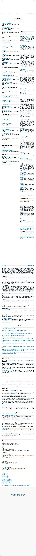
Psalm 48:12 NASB (5, 476)
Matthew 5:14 (22, 183)
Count (25, 228)
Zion (30, 229)
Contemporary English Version (8, 75)
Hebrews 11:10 (23, 172)
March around (28, 36)
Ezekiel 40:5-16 (23, 69)
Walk (27, 229)
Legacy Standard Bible (6, 58)
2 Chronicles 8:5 (23, 88)
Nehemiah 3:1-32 (23, 45)
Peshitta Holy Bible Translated (7, 150)
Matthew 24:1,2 (23, 212)
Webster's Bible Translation (7, 100)
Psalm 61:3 (29, 398)
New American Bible (6, 137)
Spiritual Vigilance (5, 314)
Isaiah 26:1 (22, 152)
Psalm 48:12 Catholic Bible (7, 483)
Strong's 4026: (4, 469)
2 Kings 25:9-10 (23, 93)
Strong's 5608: (4, 463)
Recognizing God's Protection (7, 309)
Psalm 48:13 (4, 402)
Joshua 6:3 (28, 363)
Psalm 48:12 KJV (5, 477)
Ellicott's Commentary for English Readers (9, 415)
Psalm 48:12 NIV (5, 473)
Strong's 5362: (4, 457)
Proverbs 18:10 (31, 290)
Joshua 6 (17, 282)
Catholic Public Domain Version (8, 133)
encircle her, (22, 37)
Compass (22, 228)
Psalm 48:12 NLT (5, 474)
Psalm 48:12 (12, 360)
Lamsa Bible (4, 146)
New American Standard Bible (7, 46)
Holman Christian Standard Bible (8, 68)
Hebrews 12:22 (4, 273)
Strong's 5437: (4, 444)
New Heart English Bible (6, 96)
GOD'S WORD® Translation (7, 82)
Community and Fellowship (7, 318)
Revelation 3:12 (23, 187)
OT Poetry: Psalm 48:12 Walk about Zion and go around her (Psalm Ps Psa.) (15, 485)
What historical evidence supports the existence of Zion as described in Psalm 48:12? (18, 338)
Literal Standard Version (6, 115)
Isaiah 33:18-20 (23, 220)
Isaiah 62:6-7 (22, 60)
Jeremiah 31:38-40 (23, 103)
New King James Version (6, 42)
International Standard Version (8, 90)
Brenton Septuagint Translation (8, 160)
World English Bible (6, 110)
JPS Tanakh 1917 (5, 156)
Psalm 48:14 (16, 413)
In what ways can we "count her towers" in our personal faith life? (14, 335)
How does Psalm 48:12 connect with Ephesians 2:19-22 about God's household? (17, 333)
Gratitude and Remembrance (7, 322)
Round (33, 228)
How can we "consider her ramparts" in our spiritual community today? (15, 330)
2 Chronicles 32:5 (11, 393)
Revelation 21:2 (23, 177)
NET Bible (4, 93)
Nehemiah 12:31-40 (23, 205)
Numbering (29, 228)
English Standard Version (7, 31)
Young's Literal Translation (7, 119)
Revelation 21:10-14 (24, 158)
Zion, (33, 36)
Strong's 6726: (4, 450)
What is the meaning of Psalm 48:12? (9, 328)
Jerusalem (5, 304)
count (27, 37)
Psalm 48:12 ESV (5, 475)
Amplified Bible (5, 62)
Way (29, 229)
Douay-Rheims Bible (6, 129)
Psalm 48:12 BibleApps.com (7, 479)
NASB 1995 (4, 50)
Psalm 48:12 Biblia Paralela (7, 480)
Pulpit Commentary (5, 428)
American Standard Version (7, 71)
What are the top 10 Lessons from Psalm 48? (11, 344)
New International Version (7, 23)
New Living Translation (6, 27)
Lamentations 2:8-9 (24, 136)
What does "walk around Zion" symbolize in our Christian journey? (14, 331)
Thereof (21, 229)
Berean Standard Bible (6, 35)
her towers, (31, 37)
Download (32, 41)
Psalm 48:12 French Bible (6, 482)
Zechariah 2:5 (12, 381)
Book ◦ (29, 265)
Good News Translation (6, 86)
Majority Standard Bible (6, 106)
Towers (24, 229)
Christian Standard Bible (6, 66)
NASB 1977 (4, 54)
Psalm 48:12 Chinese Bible (7, 481)
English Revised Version (6, 78)
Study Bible (4, 265)
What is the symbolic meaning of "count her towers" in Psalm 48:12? (15, 343)
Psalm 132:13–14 (9, 368)
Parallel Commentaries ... (6, 436)
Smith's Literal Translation (7, 123)
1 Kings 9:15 (22, 128)
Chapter (32, 265)
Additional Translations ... (7, 164)
